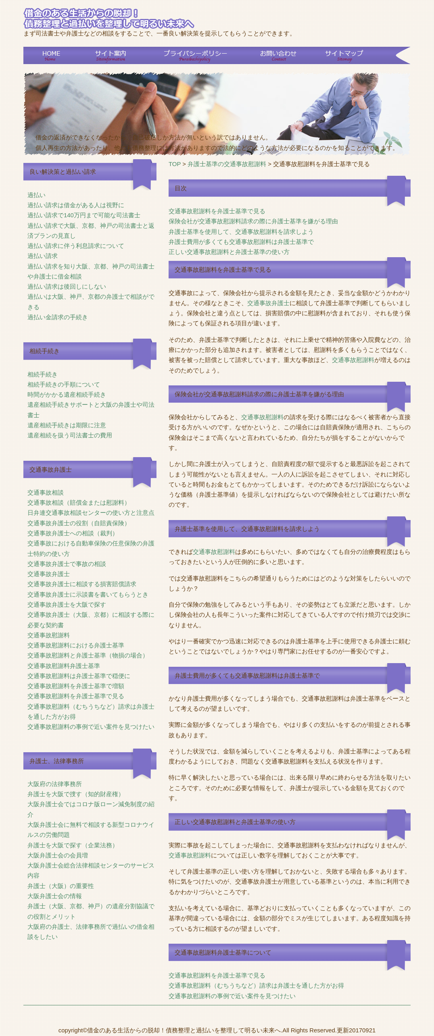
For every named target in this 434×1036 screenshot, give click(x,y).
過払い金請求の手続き (57, 317)
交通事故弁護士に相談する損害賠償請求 (81, 584)
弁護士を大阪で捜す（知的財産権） (75, 794)
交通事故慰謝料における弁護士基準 (75, 645)
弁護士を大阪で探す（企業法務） (72, 845)
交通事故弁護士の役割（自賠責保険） (78, 523)
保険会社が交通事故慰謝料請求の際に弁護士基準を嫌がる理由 (253, 221)
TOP (175, 164)
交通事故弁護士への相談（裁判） (72, 533)
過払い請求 (42, 256)
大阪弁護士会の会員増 (57, 855)
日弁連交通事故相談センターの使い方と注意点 (90, 513)
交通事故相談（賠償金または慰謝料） (78, 502)
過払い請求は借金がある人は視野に (75, 205)
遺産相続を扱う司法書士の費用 (69, 435)
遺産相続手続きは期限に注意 (66, 425)
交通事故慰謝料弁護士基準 (63, 666)
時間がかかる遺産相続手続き (66, 394)
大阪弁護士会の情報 (54, 896)
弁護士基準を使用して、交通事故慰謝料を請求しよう (241, 232)
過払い (36, 195)
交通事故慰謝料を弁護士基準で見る (75, 696)
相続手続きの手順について (63, 384)
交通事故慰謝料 (48, 635)
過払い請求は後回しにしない (66, 286)
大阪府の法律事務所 (54, 784)
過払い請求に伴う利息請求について (75, 246)
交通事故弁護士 (48, 574)
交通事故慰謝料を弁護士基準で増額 (75, 686)
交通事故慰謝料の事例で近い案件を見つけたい (90, 727)
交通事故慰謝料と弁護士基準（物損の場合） (87, 655)
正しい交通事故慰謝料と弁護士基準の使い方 (229, 252)
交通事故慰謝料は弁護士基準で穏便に (78, 676)
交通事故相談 (45, 492)
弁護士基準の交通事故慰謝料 (227, 164)
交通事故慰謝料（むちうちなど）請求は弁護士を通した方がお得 (256, 985)
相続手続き (42, 374)
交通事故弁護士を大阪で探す (66, 604)
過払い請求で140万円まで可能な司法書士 (83, 215)
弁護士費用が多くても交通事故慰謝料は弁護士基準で (241, 242)
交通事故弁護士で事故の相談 (66, 564)
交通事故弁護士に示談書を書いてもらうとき (87, 594)
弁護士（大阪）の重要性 (60, 886)
